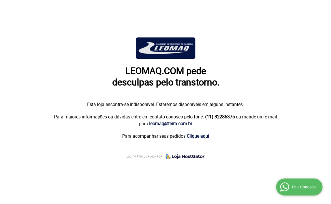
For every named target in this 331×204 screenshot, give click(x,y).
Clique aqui (198, 136)
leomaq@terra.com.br (170, 123)
